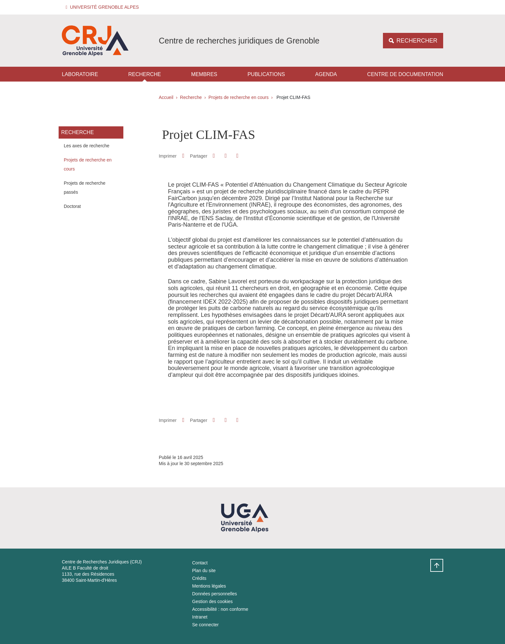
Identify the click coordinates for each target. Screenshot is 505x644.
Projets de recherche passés (84, 188)
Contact (200, 562)
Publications (266, 74)
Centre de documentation (405, 74)
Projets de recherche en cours (238, 97)
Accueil (166, 97)
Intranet (199, 617)
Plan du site (204, 570)
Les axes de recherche (87, 145)
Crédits (199, 578)
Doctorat (72, 206)
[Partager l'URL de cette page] (237, 155)
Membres (204, 74)
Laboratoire (80, 74)
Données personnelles (214, 593)
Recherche (144, 74)
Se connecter (205, 624)
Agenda (326, 74)
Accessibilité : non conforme (220, 609)
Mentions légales (209, 586)
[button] (103, 7)
